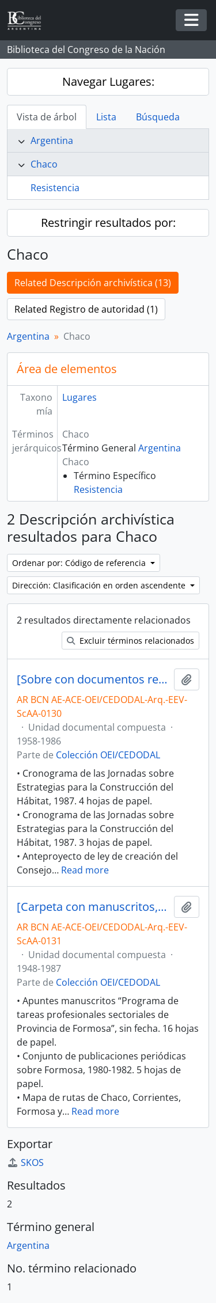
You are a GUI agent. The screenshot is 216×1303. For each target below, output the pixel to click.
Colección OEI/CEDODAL (108, 755)
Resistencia (55, 187)
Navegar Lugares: (108, 81)
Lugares (79, 397)
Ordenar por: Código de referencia (80, 562)
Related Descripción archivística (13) (92, 282)
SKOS (25, 1162)
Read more (85, 870)
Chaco (44, 164)
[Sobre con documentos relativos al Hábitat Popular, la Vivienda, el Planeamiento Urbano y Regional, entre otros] (93, 679)
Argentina (52, 140)
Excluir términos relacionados (130, 640)
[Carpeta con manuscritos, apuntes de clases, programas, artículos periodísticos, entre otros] (93, 907)
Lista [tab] (106, 117)
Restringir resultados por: (108, 222)
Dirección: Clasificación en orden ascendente (100, 585)
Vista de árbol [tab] (47, 117)
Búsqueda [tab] (158, 117)
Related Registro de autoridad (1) (86, 309)
